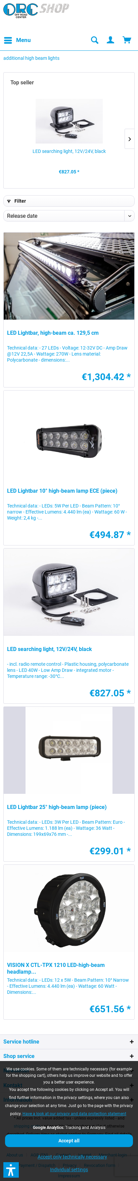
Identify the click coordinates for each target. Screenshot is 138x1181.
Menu (17, 39)
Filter (16, 201)
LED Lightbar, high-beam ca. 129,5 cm (53, 333)
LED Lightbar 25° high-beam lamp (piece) (57, 807)
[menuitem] (17, 40)
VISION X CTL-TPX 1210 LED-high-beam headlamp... (56, 968)
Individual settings (69, 1169)
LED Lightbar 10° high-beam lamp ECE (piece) (62, 491)
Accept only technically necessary (72, 1156)
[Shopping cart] (127, 40)
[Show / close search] (94, 40)
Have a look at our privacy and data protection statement (74, 1113)
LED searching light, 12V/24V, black (69, 151)
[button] (11, 1170)
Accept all (69, 1140)
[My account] (111, 40)
